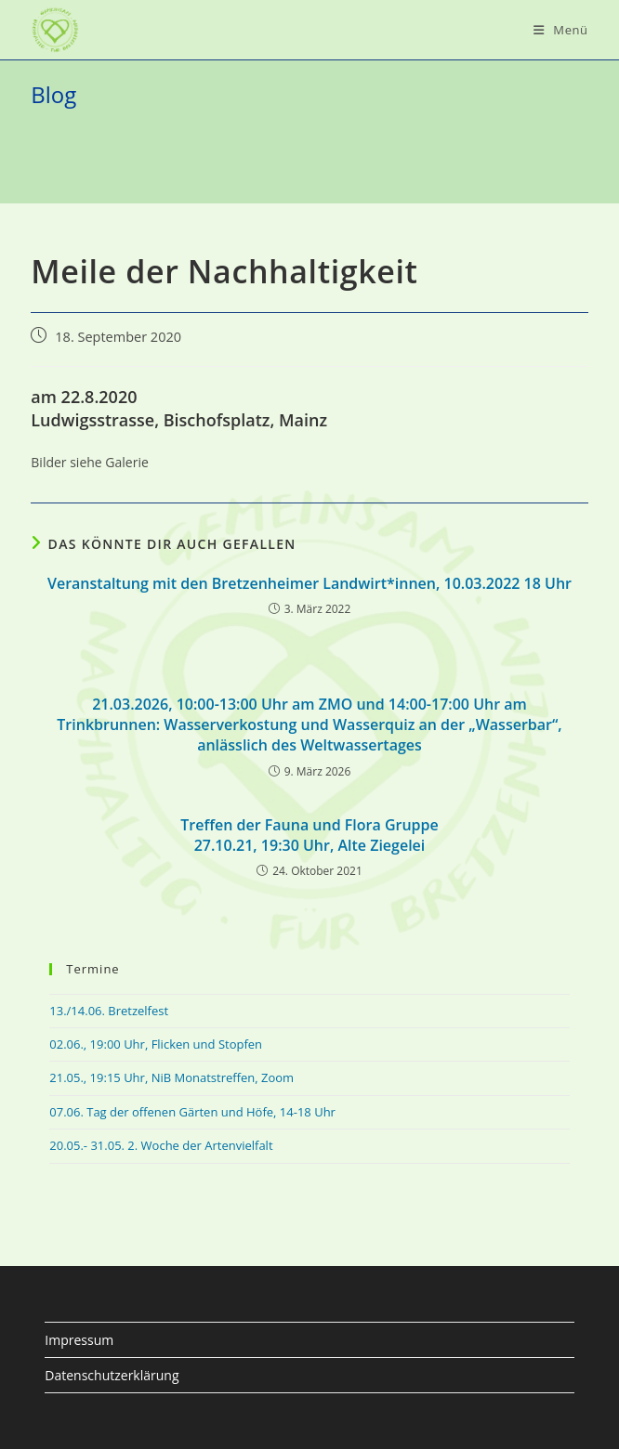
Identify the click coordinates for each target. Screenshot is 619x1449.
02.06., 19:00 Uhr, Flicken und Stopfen (155, 1044)
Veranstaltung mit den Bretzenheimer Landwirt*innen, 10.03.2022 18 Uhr (309, 583)
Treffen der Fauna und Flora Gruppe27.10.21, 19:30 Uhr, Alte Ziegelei (309, 835)
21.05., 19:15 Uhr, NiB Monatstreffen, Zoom (171, 1077)
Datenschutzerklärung (111, 1375)
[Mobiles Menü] (560, 29)
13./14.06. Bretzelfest (108, 1010)
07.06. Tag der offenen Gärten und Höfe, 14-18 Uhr (192, 1111)
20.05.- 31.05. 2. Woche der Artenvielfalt (160, 1145)
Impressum (79, 1340)
